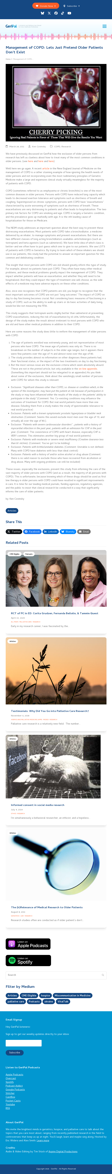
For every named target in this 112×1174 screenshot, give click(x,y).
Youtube (10, 1105)
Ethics (13, 814)
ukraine (49, 1002)
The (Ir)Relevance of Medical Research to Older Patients (47, 908)
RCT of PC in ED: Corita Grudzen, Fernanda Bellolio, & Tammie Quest (54, 614)
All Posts (14, 622)
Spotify (10, 1082)
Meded (46, 720)
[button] (104, 26)
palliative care (16, 1002)
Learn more (43, 1141)
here (30, 162)
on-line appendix (88, 369)
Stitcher (10, 1094)
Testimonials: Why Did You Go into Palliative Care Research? (50, 711)
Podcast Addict (14, 1086)
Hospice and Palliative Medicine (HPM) (26, 720)
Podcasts (29, 554)
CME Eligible (14, 554)
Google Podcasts (15, 1090)
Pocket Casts (13, 1101)
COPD (57, 147)
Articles (12, 511)
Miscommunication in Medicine (73, 996)
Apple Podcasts (14, 1075)
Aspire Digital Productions (63, 1152)
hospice (45, 996)
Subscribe (71, 6)
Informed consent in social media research (37, 805)
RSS (8, 1108)
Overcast (11, 1079)
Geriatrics (15, 916)
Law (22, 916)
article (45, 169)
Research (66, 147)
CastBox (10, 1097)
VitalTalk (64, 1002)
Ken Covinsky (39, 147)
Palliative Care (25, 622)
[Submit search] (103, 975)
